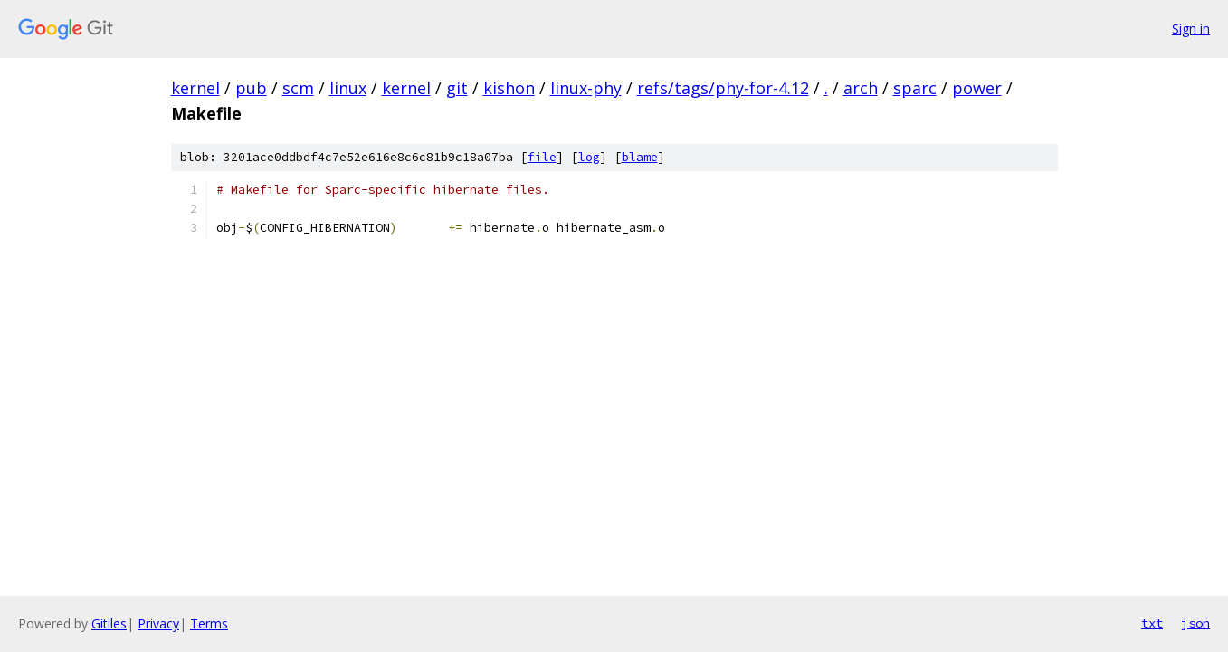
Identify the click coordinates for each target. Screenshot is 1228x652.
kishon (509, 88)
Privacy (158, 623)
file (542, 157)
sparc (915, 88)
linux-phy (586, 88)
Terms (209, 623)
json (1195, 623)
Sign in (1191, 28)
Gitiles (109, 623)
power (977, 88)
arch (860, 88)
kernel (195, 88)
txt (1152, 623)
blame (640, 157)
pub (251, 88)
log (589, 157)
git (457, 88)
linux (347, 88)
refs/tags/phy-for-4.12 (723, 88)
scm (298, 88)
